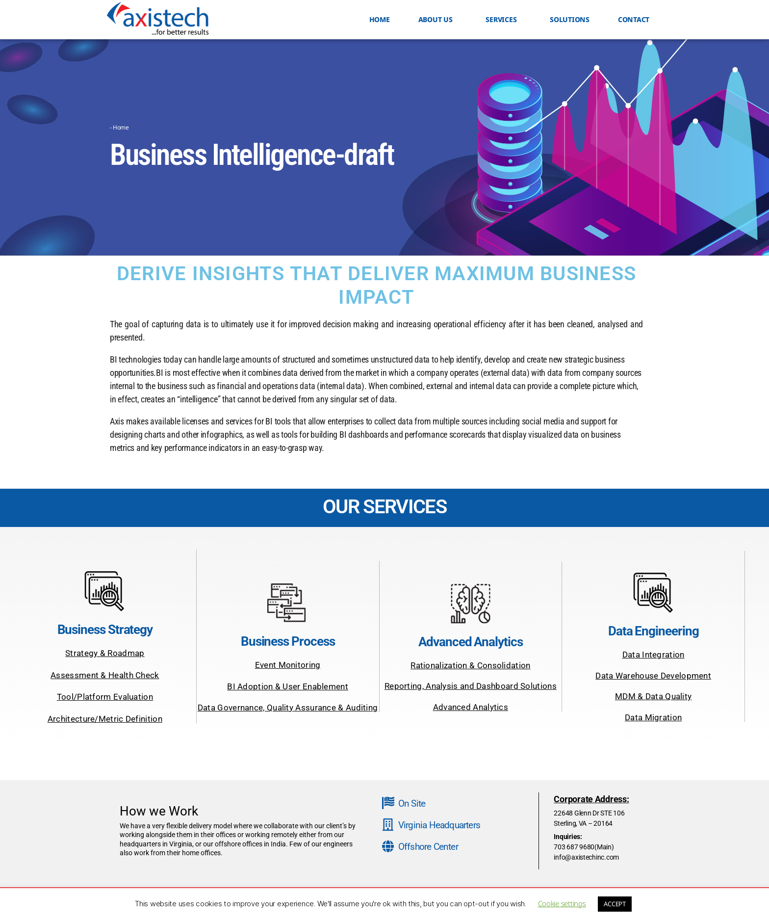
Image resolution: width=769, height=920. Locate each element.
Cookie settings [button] (562, 903)
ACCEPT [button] (614, 903)
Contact (633, 19)
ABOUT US (438, 20)
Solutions (570, 19)
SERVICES (503, 20)
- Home (119, 127)
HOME (379, 19)
